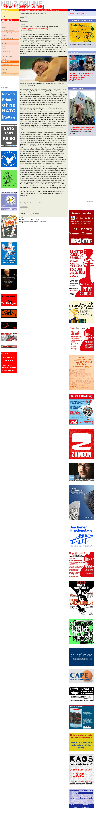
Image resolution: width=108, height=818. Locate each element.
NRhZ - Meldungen (77, 14)
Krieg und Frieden (7, 38)
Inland (4, 27)
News (3, 22)
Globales (4, 35)
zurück (22, 17)
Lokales (4, 25)
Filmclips (4, 48)
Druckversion (24, 21)
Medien (4, 46)
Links (3, 66)
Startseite (22, 214)
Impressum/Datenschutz (9, 74)
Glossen (4, 43)
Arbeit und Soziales (8, 30)
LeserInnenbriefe (7, 64)
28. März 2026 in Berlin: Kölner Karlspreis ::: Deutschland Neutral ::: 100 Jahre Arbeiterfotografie (81, 76)
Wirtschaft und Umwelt (9, 33)
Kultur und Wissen (7, 56)
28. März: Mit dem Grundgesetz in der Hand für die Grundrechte (83, 129)
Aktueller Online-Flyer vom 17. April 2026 (31, 13)
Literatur (4, 59)
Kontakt (4, 72)
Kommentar (5, 40)
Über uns (4, 69)
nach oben (36, 214)
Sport (3, 54)
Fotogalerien (6, 51)
